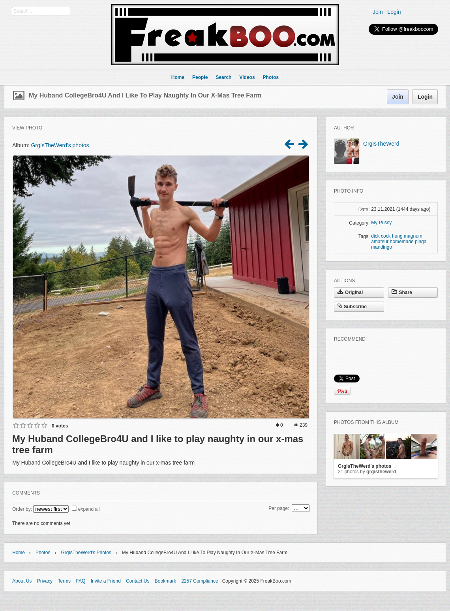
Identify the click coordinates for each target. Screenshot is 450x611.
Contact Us (137, 581)
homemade (402, 241)
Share (402, 292)
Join (378, 12)
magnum (413, 236)
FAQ (80, 581)
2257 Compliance (199, 581)
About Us (22, 581)
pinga (420, 241)
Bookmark (165, 581)
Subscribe (352, 307)
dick (375, 236)
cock (386, 236)
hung (397, 236)
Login (394, 12)
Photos (43, 552)
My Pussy (381, 222)
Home (18, 552)
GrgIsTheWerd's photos (60, 145)
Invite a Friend (106, 581)
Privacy (44, 581)
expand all (89, 509)
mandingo (381, 247)
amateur (379, 241)
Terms (64, 581)
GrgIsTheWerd (381, 144)
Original (350, 292)
